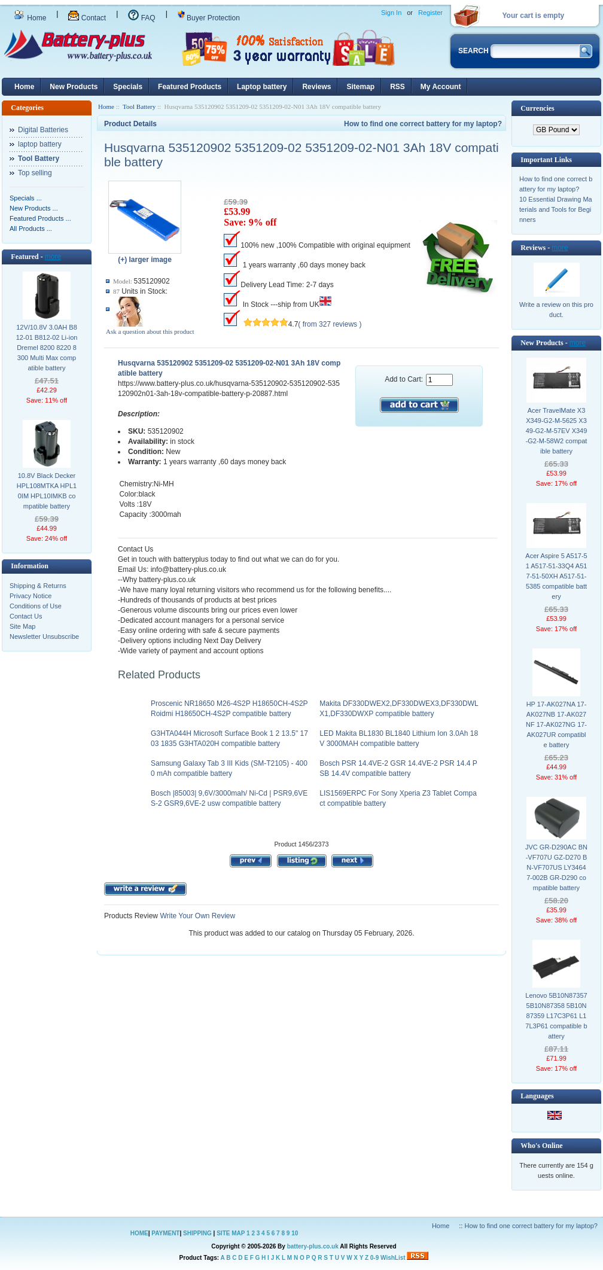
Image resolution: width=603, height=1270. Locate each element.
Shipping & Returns (38, 585)
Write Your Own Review (196, 916)
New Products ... (34, 208)
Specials (127, 87)
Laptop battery (262, 87)
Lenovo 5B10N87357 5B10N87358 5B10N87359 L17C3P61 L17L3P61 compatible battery (556, 1016)
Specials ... (26, 198)
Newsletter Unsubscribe (44, 636)
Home (30, 18)
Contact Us (26, 616)
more (53, 256)
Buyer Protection (209, 18)
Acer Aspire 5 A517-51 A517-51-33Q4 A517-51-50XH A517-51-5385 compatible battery (556, 576)
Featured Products (189, 87)
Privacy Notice (30, 595)
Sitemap (360, 87)
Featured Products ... (40, 218)
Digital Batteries (43, 130)
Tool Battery (139, 106)
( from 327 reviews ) (329, 324)
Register (430, 12)
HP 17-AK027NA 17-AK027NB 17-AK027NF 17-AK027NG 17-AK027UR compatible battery (556, 724)
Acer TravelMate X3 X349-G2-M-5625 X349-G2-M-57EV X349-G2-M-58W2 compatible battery (556, 431)
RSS (397, 87)
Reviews (316, 87)
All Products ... (31, 228)
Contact (87, 18)
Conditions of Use (36, 606)
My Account (441, 87)
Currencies (537, 108)
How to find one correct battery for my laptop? (423, 124)
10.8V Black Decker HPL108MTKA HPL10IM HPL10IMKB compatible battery (47, 491)
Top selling (35, 173)
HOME (139, 1233)
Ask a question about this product (150, 331)
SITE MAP (231, 1233)
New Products (74, 87)
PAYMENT (165, 1233)
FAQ (141, 18)
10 (294, 1233)
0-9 (374, 1257)
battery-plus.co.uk (313, 1246)
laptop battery (40, 144)
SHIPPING (197, 1233)
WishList (393, 1257)
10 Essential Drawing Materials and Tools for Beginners (555, 209)
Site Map (22, 626)
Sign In (391, 12)
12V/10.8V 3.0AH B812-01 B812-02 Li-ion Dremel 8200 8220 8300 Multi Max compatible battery (47, 347)
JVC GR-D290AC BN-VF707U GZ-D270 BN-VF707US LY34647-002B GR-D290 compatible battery (556, 867)
